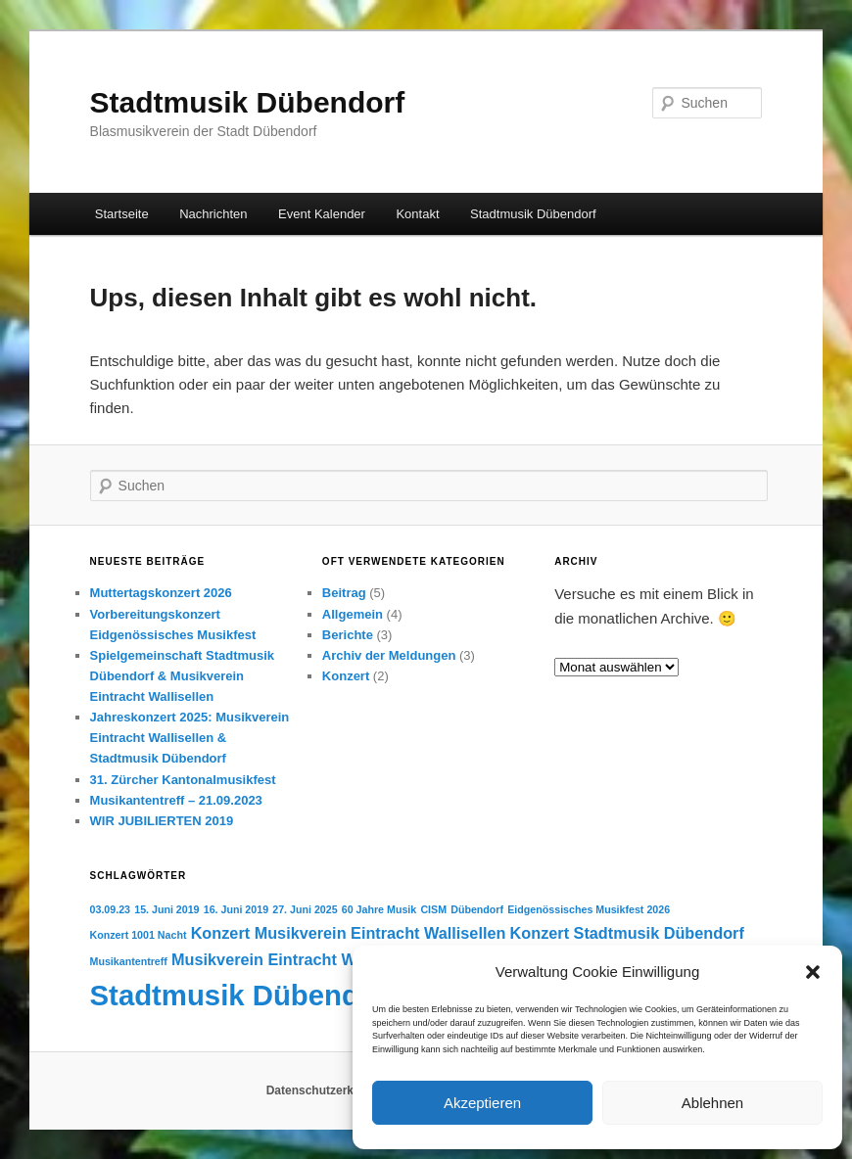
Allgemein (352, 614)
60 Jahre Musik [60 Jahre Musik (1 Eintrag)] (379, 909)
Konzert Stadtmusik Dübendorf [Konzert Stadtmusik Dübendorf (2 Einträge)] (627, 933)
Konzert (345, 676)
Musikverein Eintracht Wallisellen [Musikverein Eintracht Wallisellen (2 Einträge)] (297, 959)
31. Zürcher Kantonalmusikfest (183, 779)
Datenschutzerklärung (328, 1090)
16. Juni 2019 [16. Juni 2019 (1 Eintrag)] (236, 909)
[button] (813, 972)
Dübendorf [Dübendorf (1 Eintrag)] (476, 909)
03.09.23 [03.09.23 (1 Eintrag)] (110, 909)
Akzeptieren (482, 1102)
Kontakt (417, 214)
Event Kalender (321, 214)
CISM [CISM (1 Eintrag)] (433, 909)
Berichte (347, 634)
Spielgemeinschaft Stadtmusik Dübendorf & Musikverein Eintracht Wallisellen (182, 676)
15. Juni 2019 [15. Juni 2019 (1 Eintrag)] (166, 909)
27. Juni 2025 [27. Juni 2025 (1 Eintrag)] (304, 909)
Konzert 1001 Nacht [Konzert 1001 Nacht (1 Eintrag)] (138, 935)
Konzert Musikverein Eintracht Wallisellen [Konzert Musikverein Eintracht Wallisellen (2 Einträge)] (348, 933)
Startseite (122, 214)
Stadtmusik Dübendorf (247, 102)
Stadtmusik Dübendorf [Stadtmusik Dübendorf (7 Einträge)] (244, 995)
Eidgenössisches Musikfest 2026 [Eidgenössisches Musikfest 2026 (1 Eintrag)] (588, 909)
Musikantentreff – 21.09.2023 (176, 800)
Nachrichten (213, 214)
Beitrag (344, 592)
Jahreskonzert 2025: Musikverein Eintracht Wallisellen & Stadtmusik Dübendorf (190, 737)
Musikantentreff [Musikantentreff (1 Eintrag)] (128, 961)
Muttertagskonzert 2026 (161, 592)
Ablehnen (712, 1102)
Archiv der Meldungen (389, 655)
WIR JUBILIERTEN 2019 (162, 820)
